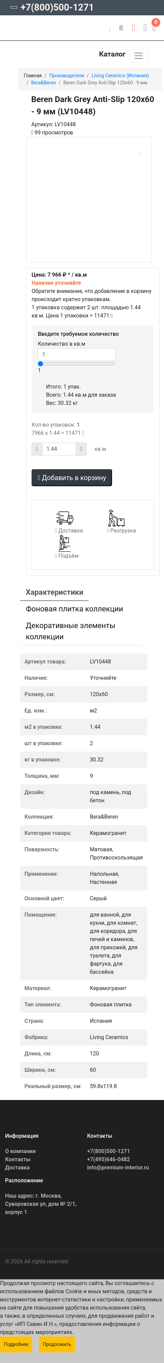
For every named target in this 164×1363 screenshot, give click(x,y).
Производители (66, 75)
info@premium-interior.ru (118, 1167)
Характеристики (54, 592)
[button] (133, 26)
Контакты (18, 1159)
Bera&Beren (43, 82)
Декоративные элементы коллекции (70, 631)
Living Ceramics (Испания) (120, 75)
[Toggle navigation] (138, 56)
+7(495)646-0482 (108, 1159)
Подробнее (16, 1344)
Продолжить (57, 1344)
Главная (33, 75)
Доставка (17, 1167)
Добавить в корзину (72, 478)
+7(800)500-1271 (57, 7)
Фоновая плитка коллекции (74, 609)
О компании (20, 1151)
